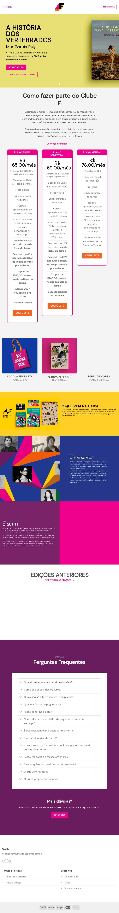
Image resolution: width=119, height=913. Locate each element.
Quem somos (71, 876)
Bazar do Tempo (73, 888)
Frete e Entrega (14, 882)
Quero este (22, 312)
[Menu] (7, 7)
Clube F (68, 882)
